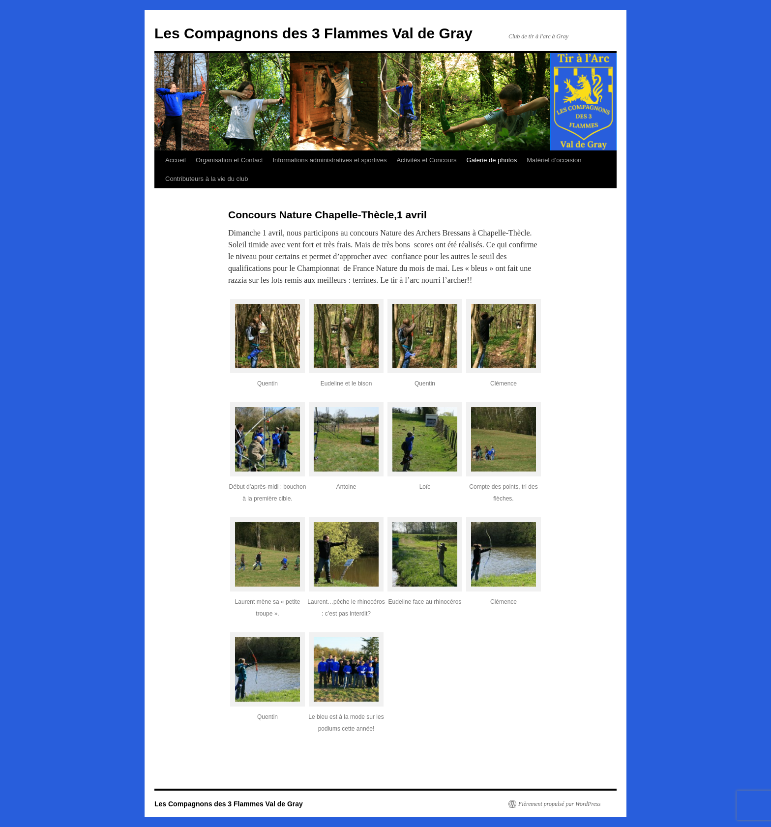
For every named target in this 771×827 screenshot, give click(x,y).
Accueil (175, 160)
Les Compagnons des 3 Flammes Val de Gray (313, 33)
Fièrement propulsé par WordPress (559, 803)
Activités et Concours (426, 160)
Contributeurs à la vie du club (206, 178)
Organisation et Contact (229, 160)
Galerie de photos (492, 160)
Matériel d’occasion (554, 160)
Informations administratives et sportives (330, 160)
